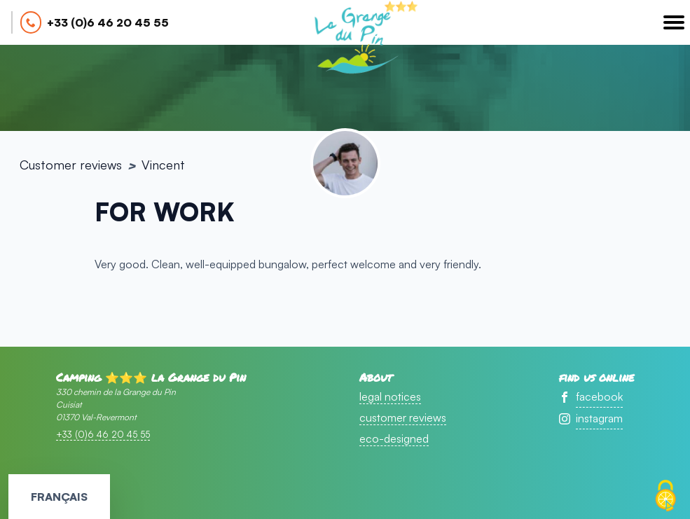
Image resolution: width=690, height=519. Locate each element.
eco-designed (394, 438)
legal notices (390, 396)
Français (59, 497)
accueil (355, 39)
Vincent (163, 164)
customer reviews (402, 417)
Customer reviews (71, 164)
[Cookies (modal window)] (665, 496)
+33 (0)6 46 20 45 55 (108, 22)
